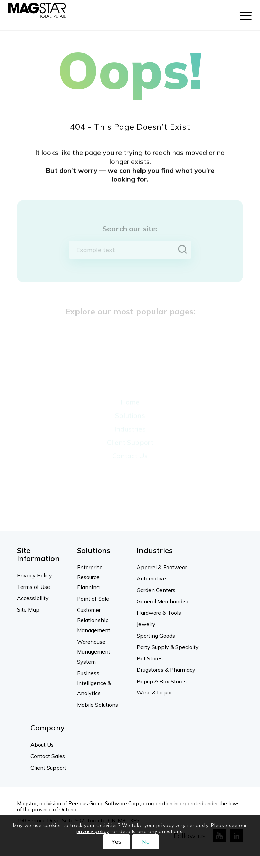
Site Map (28, 609)
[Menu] (242, 15)
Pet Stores (150, 658)
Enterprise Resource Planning (90, 577)
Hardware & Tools (159, 612)
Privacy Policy (34, 575)
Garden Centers (156, 589)
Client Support (48, 767)
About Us (42, 744)
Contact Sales (47, 756)
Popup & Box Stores (162, 681)
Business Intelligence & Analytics (94, 683)
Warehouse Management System (93, 651)
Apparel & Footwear (162, 567)
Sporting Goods (156, 635)
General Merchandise (163, 601)
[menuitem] (242, 15)
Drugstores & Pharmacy (166, 669)
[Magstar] (37, 15)
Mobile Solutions (97, 704)
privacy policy (92, 831)
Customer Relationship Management (93, 619)
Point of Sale (93, 598)
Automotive (151, 578)
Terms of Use (33, 586)
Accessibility (33, 598)
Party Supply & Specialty (168, 647)
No (145, 842)
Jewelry (146, 624)
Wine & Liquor (154, 692)
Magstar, (27, 803)
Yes (116, 842)
